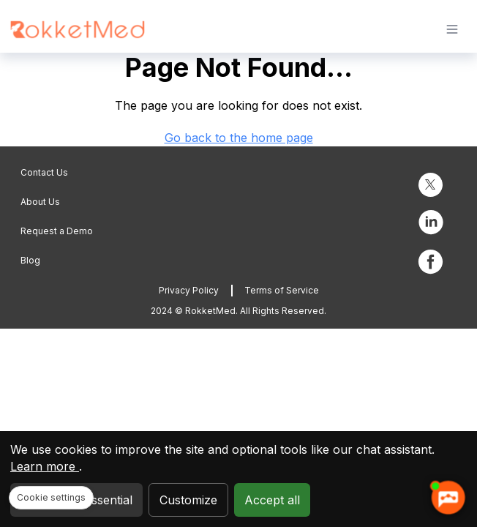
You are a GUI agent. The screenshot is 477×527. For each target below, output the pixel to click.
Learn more (44, 466)
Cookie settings (51, 497)
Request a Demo (56, 230)
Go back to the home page (239, 137)
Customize (188, 500)
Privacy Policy (189, 290)
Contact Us (44, 172)
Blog (30, 260)
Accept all (272, 500)
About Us (40, 201)
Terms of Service (281, 290)
